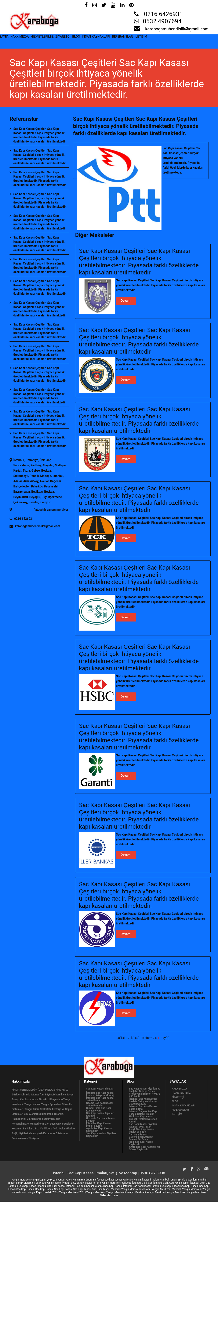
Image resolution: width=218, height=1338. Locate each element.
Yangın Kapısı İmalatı (40, 1192)
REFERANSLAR (156, 40)
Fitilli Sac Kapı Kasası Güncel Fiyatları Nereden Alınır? (143, 1119)
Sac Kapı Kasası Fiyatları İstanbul (100, 1114)
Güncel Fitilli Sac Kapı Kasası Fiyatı (98, 1109)
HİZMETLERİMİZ (55, 40)
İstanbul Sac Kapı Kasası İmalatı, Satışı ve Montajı (100, 1094)
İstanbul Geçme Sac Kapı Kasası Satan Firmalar (143, 1112)
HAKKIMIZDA (27, 40)
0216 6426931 (163, 14)
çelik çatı (52, 1179)
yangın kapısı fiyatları (58, 1182)
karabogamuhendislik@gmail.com (176, 29)
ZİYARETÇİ (81, 40)
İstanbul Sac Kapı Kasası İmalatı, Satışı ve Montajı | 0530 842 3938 (143, 1101)
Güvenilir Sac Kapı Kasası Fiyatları (100, 1119)
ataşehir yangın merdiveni (60, 509)
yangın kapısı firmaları (146, 1179)
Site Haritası (109, 1195)
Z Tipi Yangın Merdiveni (65, 1192)
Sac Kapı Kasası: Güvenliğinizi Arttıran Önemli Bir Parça (141, 1137)
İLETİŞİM (180, 40)
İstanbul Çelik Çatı (142, 1182)
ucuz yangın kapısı (81, 1182)
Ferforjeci (98, 1179)
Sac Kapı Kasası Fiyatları (100, 1088)
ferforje (96, 1182)
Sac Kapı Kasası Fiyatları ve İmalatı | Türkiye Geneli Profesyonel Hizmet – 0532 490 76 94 (144, 1092)
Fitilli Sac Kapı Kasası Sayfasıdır (141, 1143)
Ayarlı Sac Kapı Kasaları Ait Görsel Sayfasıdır (144, 1148)
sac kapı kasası (113, 1179)
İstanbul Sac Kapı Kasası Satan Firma (100, 1099)
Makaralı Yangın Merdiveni (126, 1189)
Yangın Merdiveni (116, 1192)
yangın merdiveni (20, 1179)
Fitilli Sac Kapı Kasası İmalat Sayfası (98, 1124)
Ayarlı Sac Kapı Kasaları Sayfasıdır (99, 1129)
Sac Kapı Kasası (189, 1186)
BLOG (98, 40)
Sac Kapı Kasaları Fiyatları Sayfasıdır (101, 1134)
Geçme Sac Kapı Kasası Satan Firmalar (99, 1104)
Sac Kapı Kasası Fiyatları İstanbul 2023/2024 (143, 1125)
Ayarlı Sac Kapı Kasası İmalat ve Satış (141, 1130)
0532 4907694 (162, 21)
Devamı (126, 301)
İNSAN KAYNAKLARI (123, 40)
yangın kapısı (38, 1179)
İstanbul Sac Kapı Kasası (23, 1186)
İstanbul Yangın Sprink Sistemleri (178, 1179)
